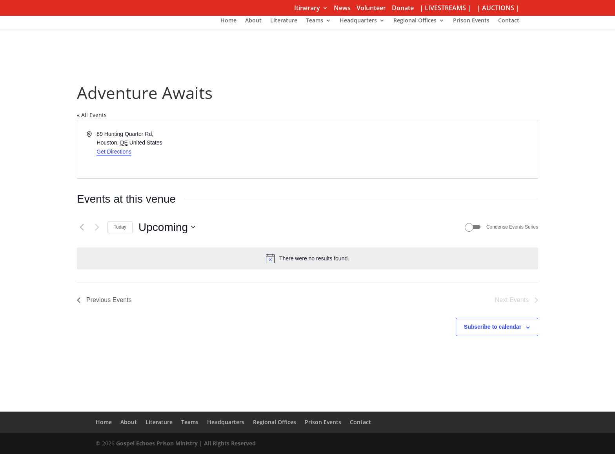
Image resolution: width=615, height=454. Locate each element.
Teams (314, 21)
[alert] (307, 258)
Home (228, 21)
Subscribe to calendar (492, 327)
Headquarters (358, 21)
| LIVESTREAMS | (445, 8)
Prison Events (471, 21)
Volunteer (371, 8)
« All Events (92, 115)
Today (120, 227)
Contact (508, 21)
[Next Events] (97, 227)
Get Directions (113, 151)
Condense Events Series (512, 227)
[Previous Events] (81, 227)
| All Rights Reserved (227, 443)
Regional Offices (415, 21)
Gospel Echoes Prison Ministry (157, 443)
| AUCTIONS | (498, 8)
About (253, 21)
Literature (283, 21)
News (342, 8)
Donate (403, 8)
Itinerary (307, 8)
